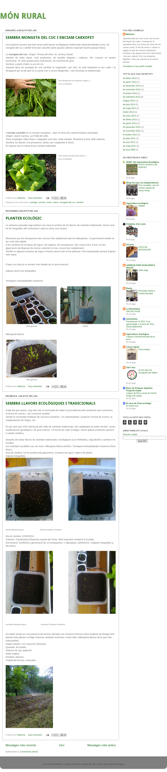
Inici (61, 745)
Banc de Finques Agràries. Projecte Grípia (139, 389)
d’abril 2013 (128, 112)
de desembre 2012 (132, 127)
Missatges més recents (21, 745)
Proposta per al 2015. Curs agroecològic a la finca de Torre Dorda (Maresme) (140, 324)
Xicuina (130, 244)
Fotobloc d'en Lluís (136, 224)
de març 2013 (129, 116)
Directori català (130, 434)
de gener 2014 (130, 82)
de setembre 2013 (131, 97)
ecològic (33, 202)
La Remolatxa (133, 309)
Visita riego (143, 270)
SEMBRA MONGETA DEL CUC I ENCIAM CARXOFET (50, 37)
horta (49, 202)
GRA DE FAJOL (133, 311)
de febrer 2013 (130, 119)
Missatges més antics (101, 745)
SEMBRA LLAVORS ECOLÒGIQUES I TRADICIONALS (50, 403)
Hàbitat (141, 206)
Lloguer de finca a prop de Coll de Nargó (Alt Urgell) (141, 394)
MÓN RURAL (23, 16)
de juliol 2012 (129, 138)
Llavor (55, 202)
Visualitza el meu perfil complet (137, 66)
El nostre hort (132, 406)
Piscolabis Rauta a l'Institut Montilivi (146, 292)
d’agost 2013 (129, 100)
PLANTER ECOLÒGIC (24, 218)
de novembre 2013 (132, 89)
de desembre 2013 (132, 86)
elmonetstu (132, 319)
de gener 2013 (130, 123)
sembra (80, 202)
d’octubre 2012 (130, 134)
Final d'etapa (144, 349)
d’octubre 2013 (130, 93)
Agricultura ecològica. (137, 203)
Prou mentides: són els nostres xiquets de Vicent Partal (148, 188)
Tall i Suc (130, 367)
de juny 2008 (129, 149)
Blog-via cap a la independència (142, 182)
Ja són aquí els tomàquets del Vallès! (148, 371)
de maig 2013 (129, 108)
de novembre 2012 (132, 131)
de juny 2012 (129, 142)
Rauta (129, 288)
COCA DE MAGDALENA (144, 248)
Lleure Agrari (132, 347)
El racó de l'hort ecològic (138, 403)
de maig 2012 (129, 146)
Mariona (130, 34)
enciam (42, 202)
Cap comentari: (35, 198)
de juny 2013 (129, 104)
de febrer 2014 (130, 78)
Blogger (120, 764)
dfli (94, 764)
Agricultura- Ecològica (137, 334)
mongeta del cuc (67, 202)
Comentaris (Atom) (29, 751)
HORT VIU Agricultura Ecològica (142, 162)
